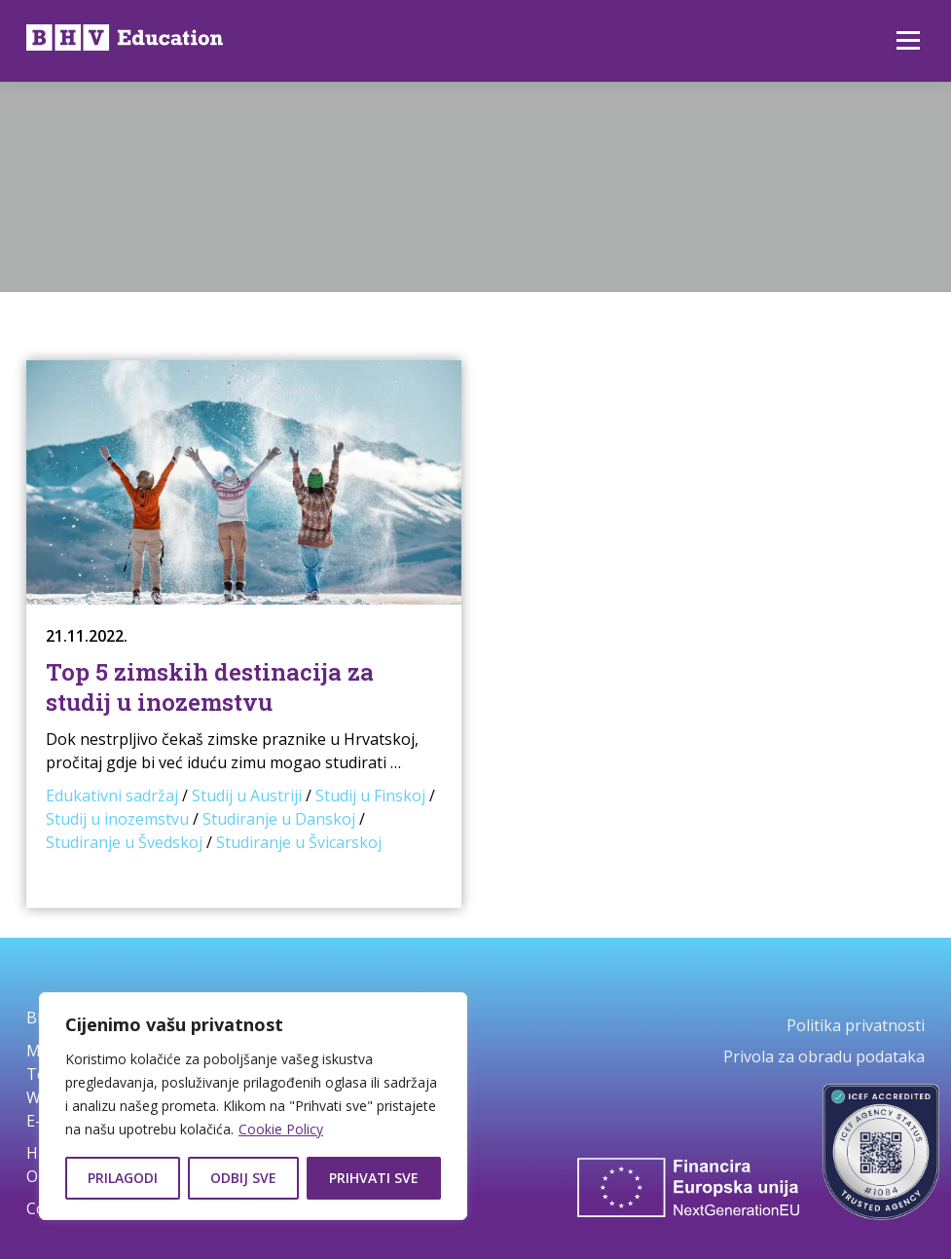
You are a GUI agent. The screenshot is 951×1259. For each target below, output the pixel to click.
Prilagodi (123, 1177)
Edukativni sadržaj (112, 795)
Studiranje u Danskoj (278, 819)
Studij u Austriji (247, 795)
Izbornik (908, 41)
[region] (253, 1106)
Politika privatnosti (855, 1025)
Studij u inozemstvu (117, 819)
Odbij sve (243, 1177)
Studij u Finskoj (370, 795)
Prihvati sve (374, 1177)
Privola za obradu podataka (824, 1056)
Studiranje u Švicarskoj (299, 842)
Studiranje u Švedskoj (124, 842)
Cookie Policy (280, 1129)
